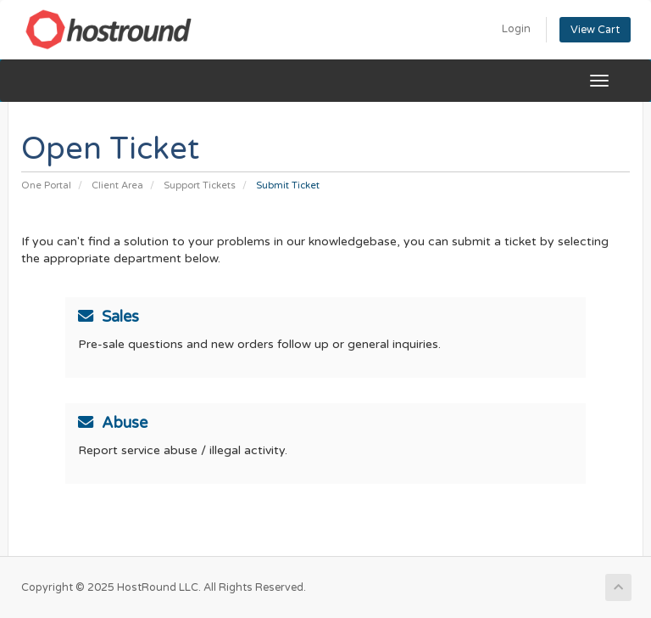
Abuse (112, 422)
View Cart (595, 30)
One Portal (46, 185)
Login (516, 29)
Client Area (117, 185)
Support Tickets (200, 185)
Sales (108, 316)
